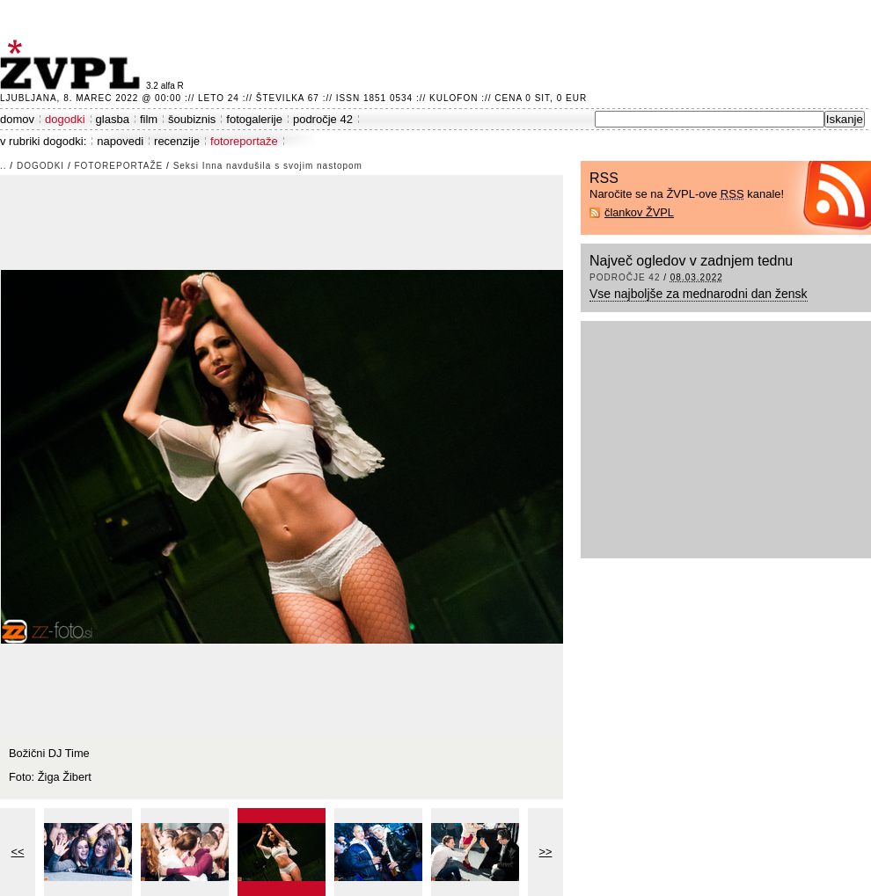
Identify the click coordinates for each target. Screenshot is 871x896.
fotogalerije (254, 119)
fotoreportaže (244, 141)
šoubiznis (192, 119)
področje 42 (323, 119)
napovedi (120, 141)
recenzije (177, 141)
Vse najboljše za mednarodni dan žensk (698, 294)
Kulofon (453, 98)
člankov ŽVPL (639, 212)
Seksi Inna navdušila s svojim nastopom (267, 166)
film (148, 119)
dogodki (65, 119)
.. (3, 166)
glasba (112, 119)
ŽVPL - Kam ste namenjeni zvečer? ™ (73, 65)
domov (17, 119)
